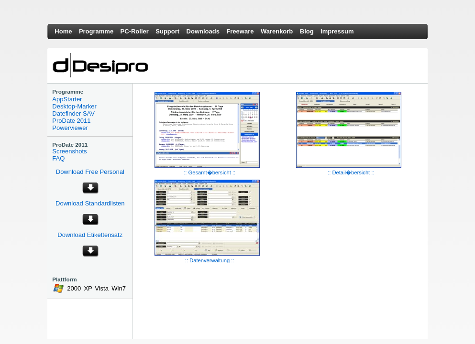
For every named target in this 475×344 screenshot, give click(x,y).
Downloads (203, 31)
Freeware (240, 31)
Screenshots (69, 151)
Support (167, 31)
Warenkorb (277, 31)
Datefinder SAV (73, 113)
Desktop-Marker (74, 106)
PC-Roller (135, 31)
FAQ (58, 158)
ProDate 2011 (71, 120)
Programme (96, 31)
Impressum (336, 31)
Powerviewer (70, 127)
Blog (307, 31)
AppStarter (67, 99)
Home (63, 31)
